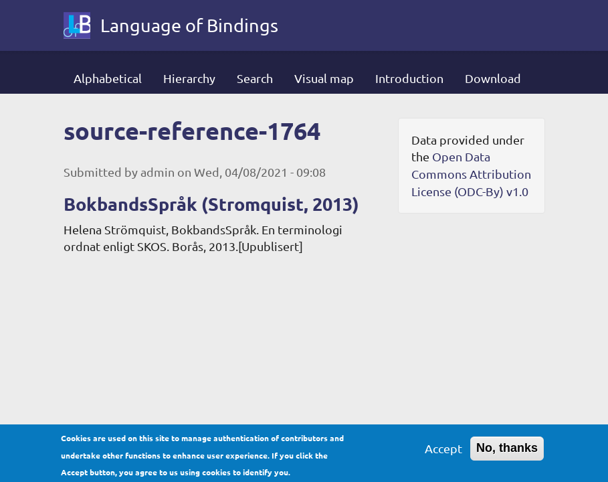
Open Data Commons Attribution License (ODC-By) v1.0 (471, 173)
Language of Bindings (189, 25)
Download (493, 78)
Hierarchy (189, 78)
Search (255, 78)
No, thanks (507, 452)
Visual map (324, 78)
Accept (443, 452)
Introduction (409, 78)
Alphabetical (108, 78)
